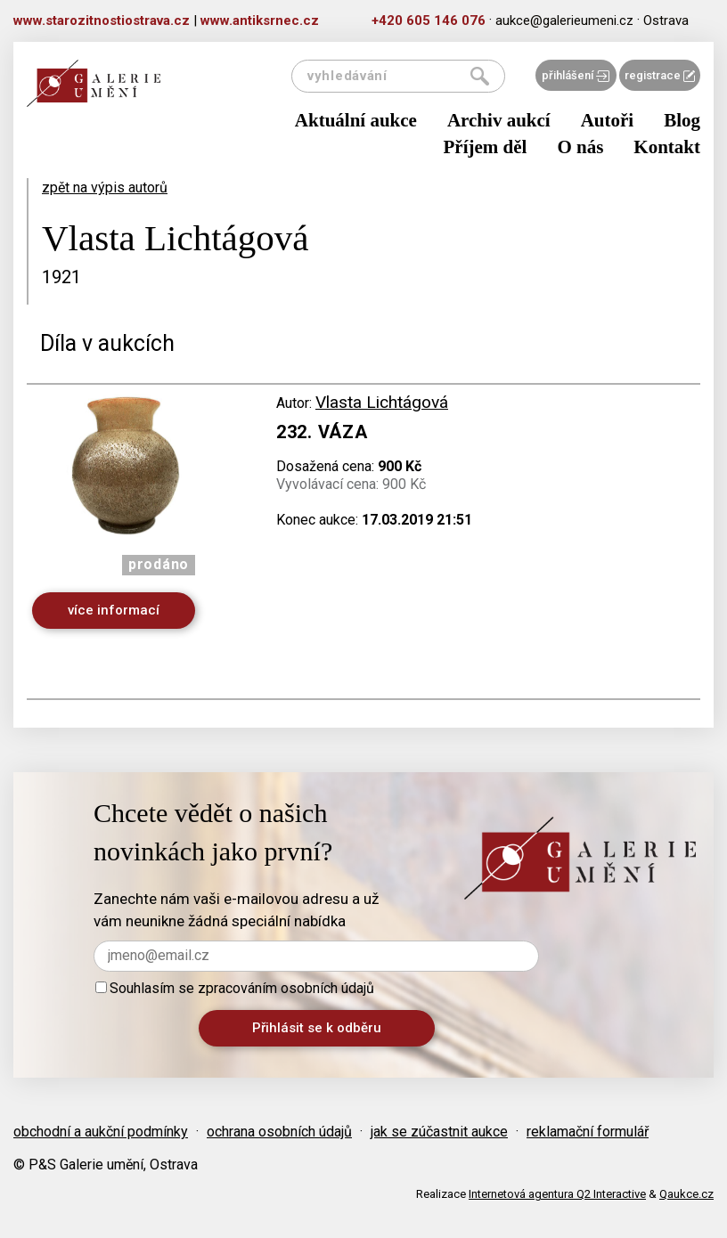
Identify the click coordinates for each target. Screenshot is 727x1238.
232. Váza (321, 432)
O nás (580, 147)
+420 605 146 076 (429, 20)
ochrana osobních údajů (279, 1131)
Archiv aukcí (499, 120)
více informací (113, 610)
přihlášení (575, 75)
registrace (660, 75)
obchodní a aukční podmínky (100, 1131)
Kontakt (666, 147)
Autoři (607, 120)
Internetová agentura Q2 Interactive (557, 1194)
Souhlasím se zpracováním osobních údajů (234, 988)
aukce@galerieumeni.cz (564, 20)
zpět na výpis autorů (104, 187)
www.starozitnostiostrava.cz (101, 20)
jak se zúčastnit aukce (439, 1131)
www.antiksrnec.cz (259, 20)
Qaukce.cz (686, 1194)
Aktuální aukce (356, 120)
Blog (682, 120)
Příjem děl (485, 147)
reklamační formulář (588, 1131)
